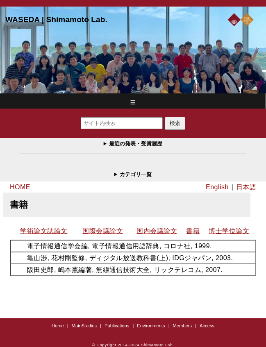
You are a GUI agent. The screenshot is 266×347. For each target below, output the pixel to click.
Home (58, 325)
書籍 (193, 230)
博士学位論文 (229, 230)
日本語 (246, 187)
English (217, 187)
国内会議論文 (156, 230)
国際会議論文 (102, 230)
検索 (175, 123)
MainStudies (84, 325)
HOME (20, 187)
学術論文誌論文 (43, 230)
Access (207, 325)
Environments (151, 325)
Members (182, 325)
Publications (117, 325)
